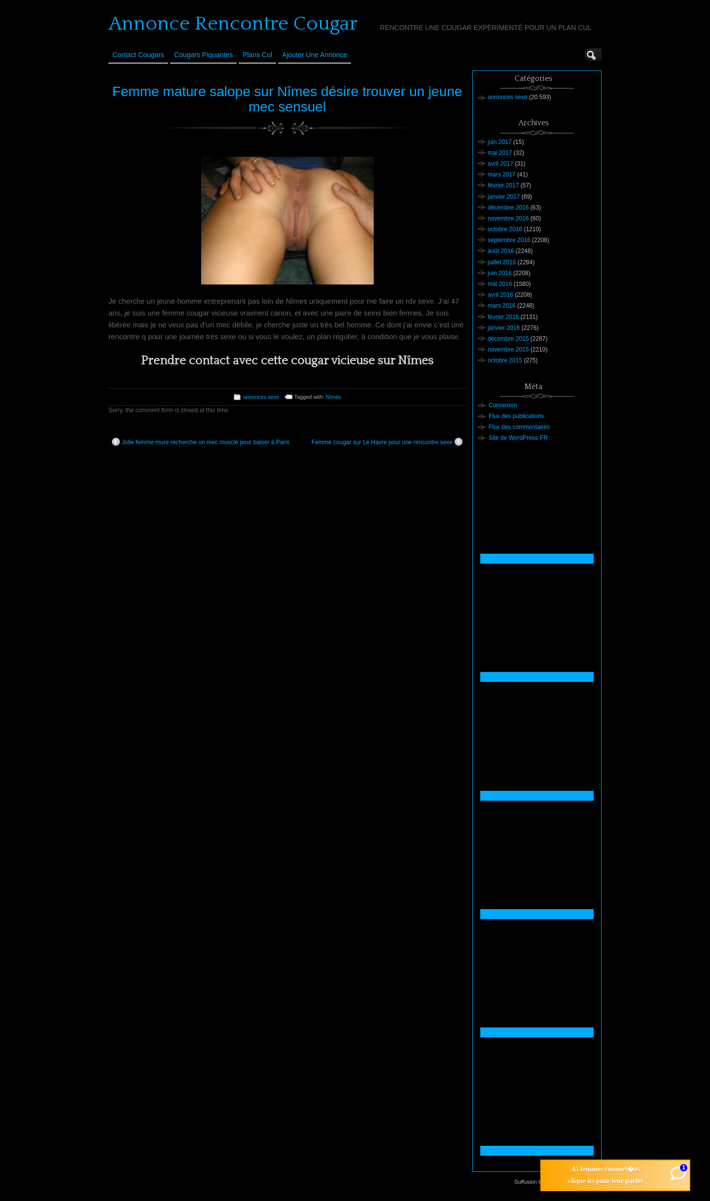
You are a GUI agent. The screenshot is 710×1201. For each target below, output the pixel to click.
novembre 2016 (508, 218)
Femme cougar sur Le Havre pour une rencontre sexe (387, 442)
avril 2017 (500, 163)
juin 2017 (500, 142)
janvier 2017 (504, 196)
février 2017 (503, 185)
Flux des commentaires (519, 427)
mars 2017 (502, 174)
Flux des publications (516, 416)
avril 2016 (500, 294)
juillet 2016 (502, 262)
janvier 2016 (504, 327)
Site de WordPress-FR (518, 437)
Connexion (503, 405)
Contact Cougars (138, 55)
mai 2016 (500, 284)
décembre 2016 (508, 207)
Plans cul (257, 55)
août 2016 (501, 250)
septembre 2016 (509, 240)
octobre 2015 (505, 360)
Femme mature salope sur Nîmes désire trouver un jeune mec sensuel (287, 99)
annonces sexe (261, 397)
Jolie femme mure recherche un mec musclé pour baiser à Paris (200, 442)
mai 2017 (500, 152)
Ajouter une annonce (314, 55)
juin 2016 (500, 273)
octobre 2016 (505, 229)
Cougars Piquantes (203, 55)
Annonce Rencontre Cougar (232, 24)
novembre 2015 (508, 349)
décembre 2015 (508, 338)
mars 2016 (502, 305)
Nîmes (333, 397)
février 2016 (503, 317)
